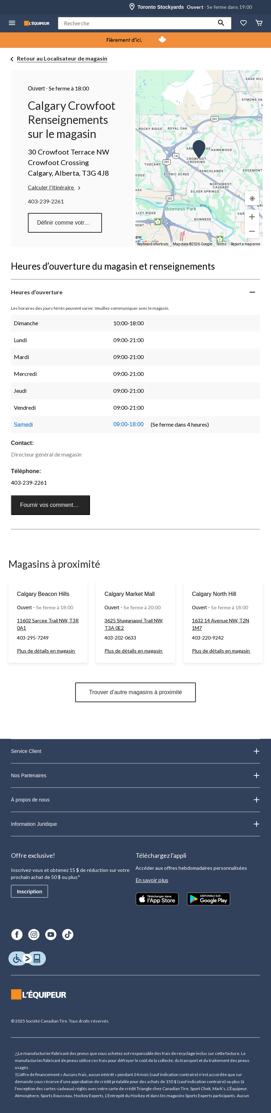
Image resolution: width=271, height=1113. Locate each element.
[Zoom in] (252, 217)
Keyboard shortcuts (153, 244)
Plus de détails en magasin (46, 651)
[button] (221, 23)
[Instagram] (34, 934)
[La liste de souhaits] (243, 23)
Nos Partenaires (135, 775)
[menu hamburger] (12, 23)
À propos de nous (135, 799)
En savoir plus (152, 879)
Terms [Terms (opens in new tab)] (221, 244)
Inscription (29, 891)
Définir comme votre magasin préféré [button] (69, 223)
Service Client (135, 751)
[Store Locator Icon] (132, 7)
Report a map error (245, 244)
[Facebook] (17, 934)
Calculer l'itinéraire (55, 187)
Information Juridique (135, 824)
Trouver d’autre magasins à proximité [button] (135, 692)
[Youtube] (50, 934)
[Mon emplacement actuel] (252, 198)
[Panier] (259, 23)
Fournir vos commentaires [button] (52, 505)
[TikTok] (67, 934)
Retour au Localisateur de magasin (62, 58)
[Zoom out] (252, 231)
